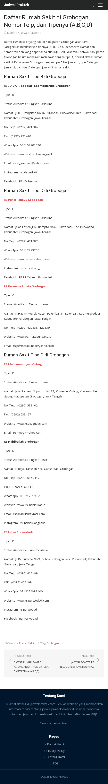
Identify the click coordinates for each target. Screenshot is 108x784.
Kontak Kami (55, 744)
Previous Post (32, 664)
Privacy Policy (55, 751)
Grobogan (53, 643)
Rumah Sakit (26, 643)
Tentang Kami (55, 757)
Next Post (76, 661)
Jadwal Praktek (16, 5)
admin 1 (36, 32)
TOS (55, 763)
